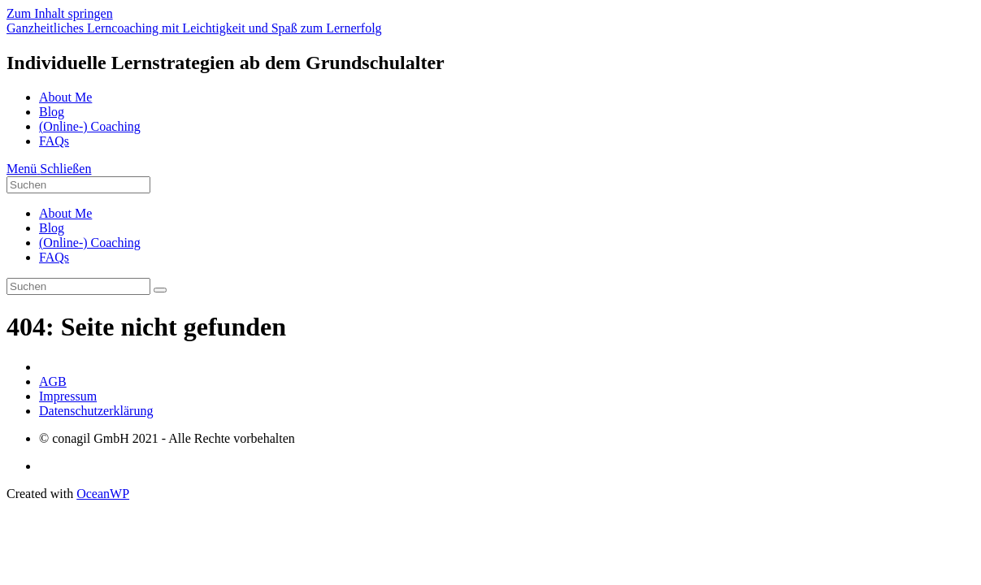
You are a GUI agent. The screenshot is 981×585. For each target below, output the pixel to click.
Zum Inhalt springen (60, 13)
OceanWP (102, 493)
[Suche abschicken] (160, 290)
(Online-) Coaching (90, 242)
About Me (65, 213)
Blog (51, 228)
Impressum (68, 396)
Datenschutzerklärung (96, 411)
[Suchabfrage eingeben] (78, 184)
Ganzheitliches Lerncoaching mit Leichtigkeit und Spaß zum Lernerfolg (194, 28)
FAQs (54, 257)
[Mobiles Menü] (49, 169)
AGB (53, 381)
